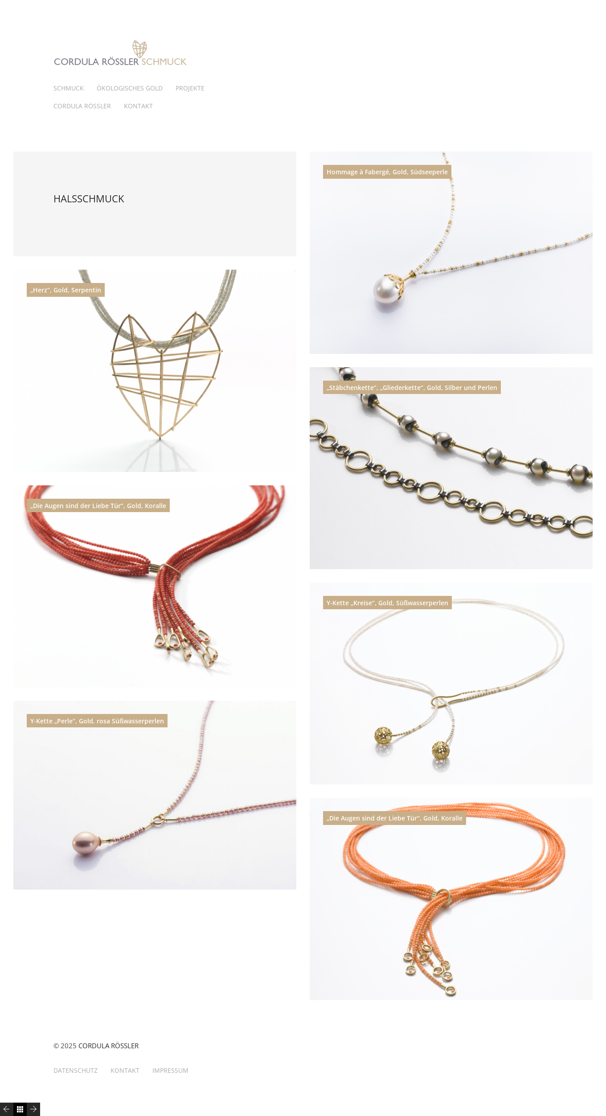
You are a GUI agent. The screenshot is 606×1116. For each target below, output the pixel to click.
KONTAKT (138, 106)
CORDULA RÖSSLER (82, 106)
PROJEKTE (190, 88)
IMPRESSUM (170, 1070)
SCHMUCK (68, 88)
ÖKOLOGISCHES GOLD (130, 88)
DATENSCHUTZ (75, 1070)
